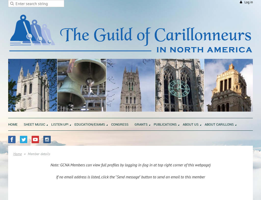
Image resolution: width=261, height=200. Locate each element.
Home (17, 154)
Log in (248, 2)
